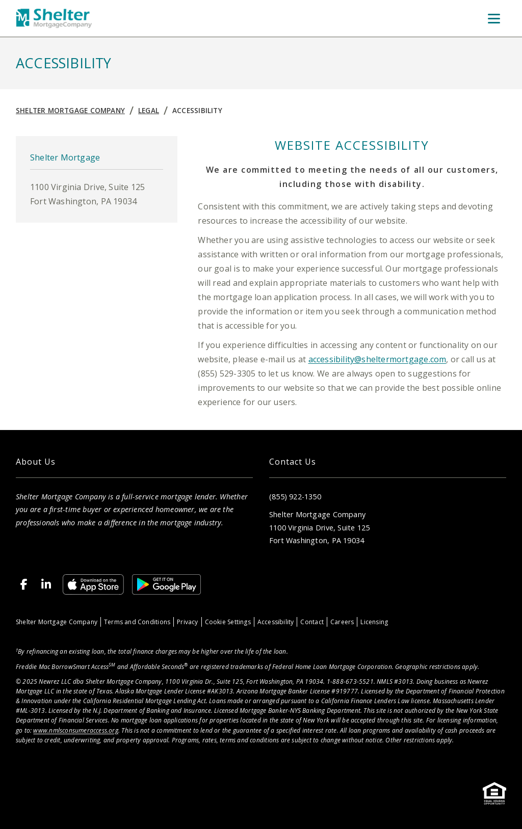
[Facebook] (24, 584)
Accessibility (197, 110)
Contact (311, 622)
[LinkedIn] (46, 584)
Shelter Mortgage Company (70, 110)
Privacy (187, 622)
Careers (342, 622)
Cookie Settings (228, 622)
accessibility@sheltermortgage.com (377, 359)
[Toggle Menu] (494, 18)
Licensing (374, 622)
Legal (148, 110)
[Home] (54, 19)
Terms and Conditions (137, 622)
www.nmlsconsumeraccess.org (75, 730)
